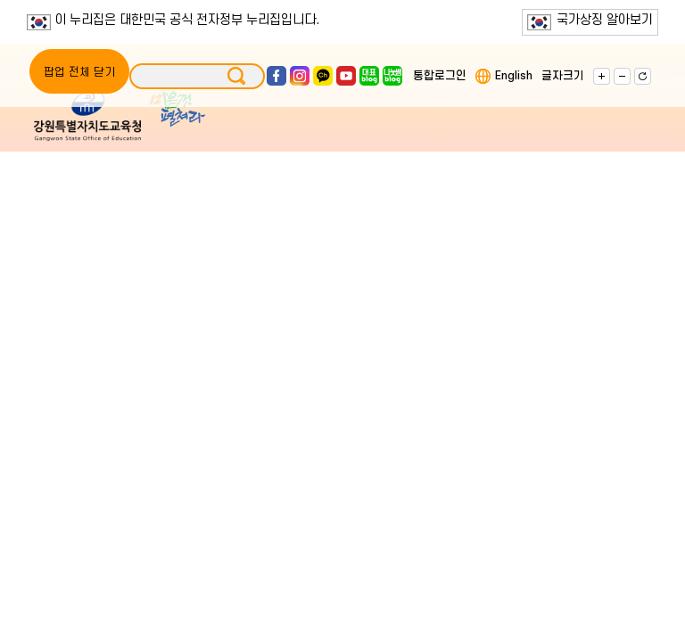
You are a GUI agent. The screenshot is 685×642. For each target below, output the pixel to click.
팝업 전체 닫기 (79, 72)
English (513, 75)
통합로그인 (439, 75)
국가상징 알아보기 (590, 21)
